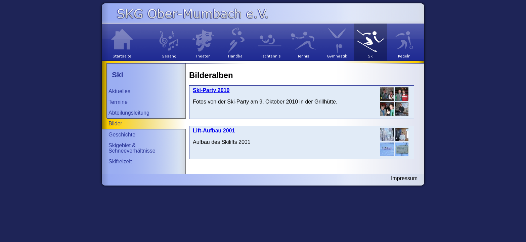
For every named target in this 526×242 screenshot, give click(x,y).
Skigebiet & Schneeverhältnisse (132, 148)
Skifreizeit (120, 161)
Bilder (115, 123)
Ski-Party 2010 (211, 90)
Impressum (404, 178)
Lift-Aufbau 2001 (214, 130)
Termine (118, 102)
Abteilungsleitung (128, 113)
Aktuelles (119, 91)
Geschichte (121, 134)
